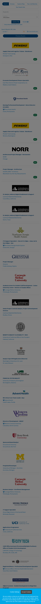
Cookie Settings (14, 592)
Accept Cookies (26, 592)
